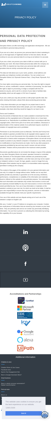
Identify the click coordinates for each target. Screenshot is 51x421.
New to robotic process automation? (13, 383)
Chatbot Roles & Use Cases (10, 367)
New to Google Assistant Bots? (11, 375)
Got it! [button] (23, 413)
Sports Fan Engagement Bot (10, 372)
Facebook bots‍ (6, 369)
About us (4, 395)
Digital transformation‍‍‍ (8, 385)
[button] (45, 5)
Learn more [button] (10, 407)
